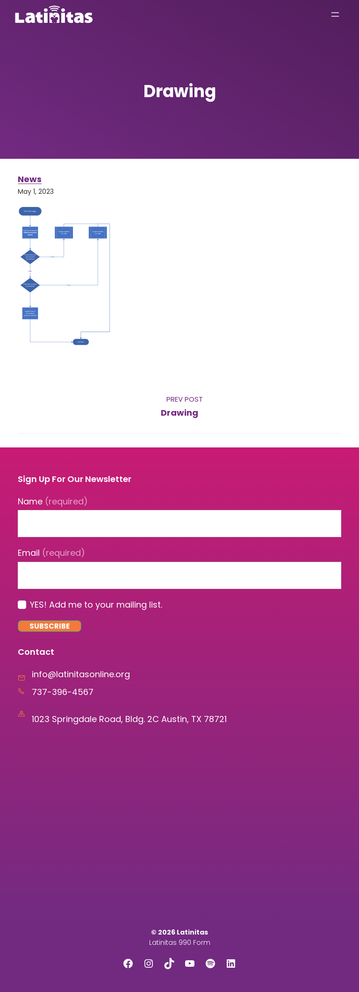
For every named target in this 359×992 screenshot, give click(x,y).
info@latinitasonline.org (81, 674)
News (30, 179)
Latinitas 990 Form (179, 942)
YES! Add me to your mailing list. (96, 604)
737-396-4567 (62, 692)
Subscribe (49, 626)
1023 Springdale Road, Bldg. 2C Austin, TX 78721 (129, 719)
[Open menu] (335, 14)
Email (51, 553)
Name (53, 501)
